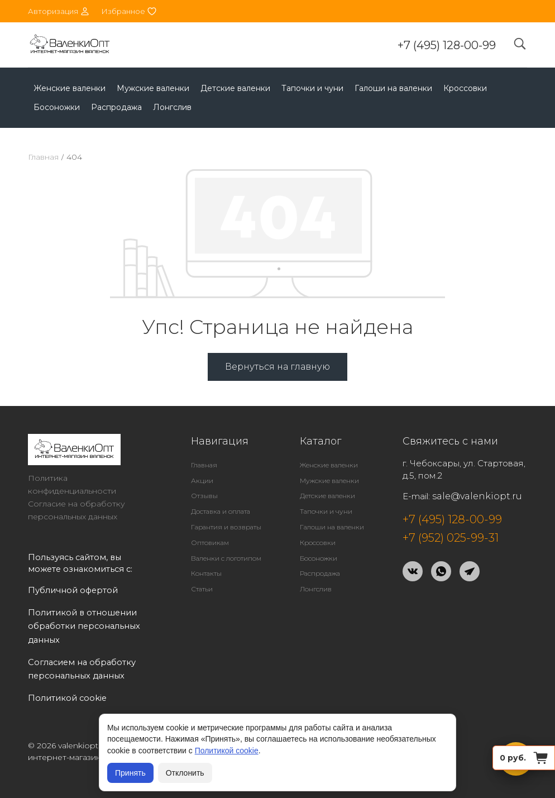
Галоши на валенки (393, 88)
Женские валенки (70, 88)
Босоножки (57, 107)
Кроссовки (465, 88)
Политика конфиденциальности (72, 484)
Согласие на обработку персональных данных (76, 510)
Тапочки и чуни (312, 88)
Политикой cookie (227, 750)
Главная (43, 157)
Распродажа (116, 107)
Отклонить (185, 772)
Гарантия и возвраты (226, 527)
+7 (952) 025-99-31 (451, 537)
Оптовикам (210, 542)
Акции (202, 480)
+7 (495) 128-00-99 (447, 45)
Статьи (202, 589)
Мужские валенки (153, 88)
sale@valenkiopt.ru (477, 496)
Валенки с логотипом (226, 558)
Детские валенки (235, 88)
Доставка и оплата (220, 511)
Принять (130, 772)
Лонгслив (172, 107)
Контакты (206, 573)
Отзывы (204, 495)
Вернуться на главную (278, 366)
